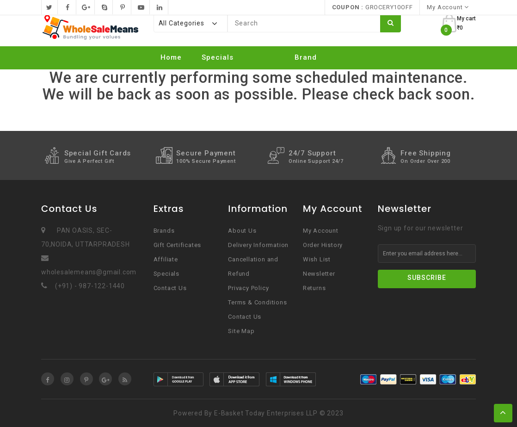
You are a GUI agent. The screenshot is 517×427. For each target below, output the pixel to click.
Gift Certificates (178, 244)
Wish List (317, 259)
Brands (164, 230)
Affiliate (166, 259)
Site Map (241, 331)
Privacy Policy (248, 288)
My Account (321, 230)
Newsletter (319, 273)
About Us (242, 230)
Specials (218, 57)
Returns (314, 288)
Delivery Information (258, 244)
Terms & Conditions (257, 302)
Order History (323, 244)
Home (171, 57)
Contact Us (170, 288)
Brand (306, 57)
